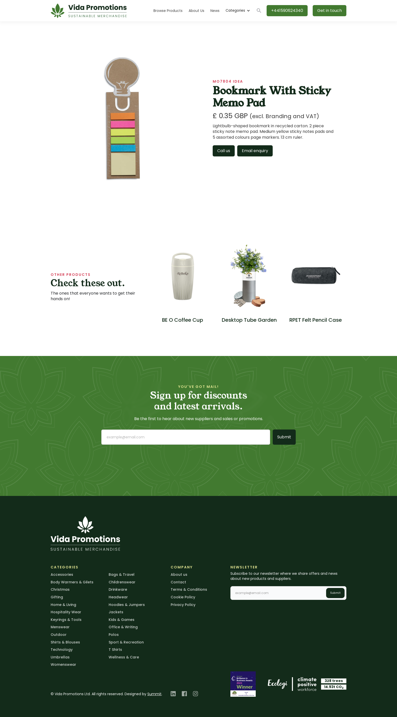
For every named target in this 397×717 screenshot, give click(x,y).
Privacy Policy (183, 604)
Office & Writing (123, 627)
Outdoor (59, 634)
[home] (89, 10)
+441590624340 (287, 10)
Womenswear (63, 664)
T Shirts (115, 649)
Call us (223, 151)
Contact (178, 582)
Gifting (57, 597)
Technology (62, 649)
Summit (154, 693)
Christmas (60, 589)
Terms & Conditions (189, 589)
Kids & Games (121, 619)
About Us (196, 10)
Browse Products (168, 10)
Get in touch (329, 10)
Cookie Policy (183, 597)
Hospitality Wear (66, 612)
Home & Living (63, 604)
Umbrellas (60, 657)
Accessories (62, 574)
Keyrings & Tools (66, 619)
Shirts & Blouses (65, 642)
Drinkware (118, 589)
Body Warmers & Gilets (72, 582)
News (215, 10)
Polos (114, 634)
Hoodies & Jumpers (127, 604)
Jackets (116, 612)
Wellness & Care (124, 657)
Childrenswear (122, 582)
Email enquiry (255, 151)
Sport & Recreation (126, 642)
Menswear (60, 627)
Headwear (118, 597)
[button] (238, 11)
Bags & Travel (121, 574)
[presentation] (139, 459)
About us (179, 574)
